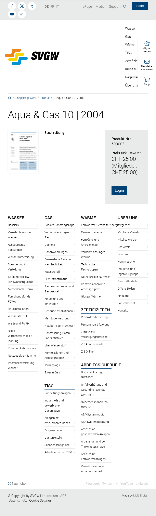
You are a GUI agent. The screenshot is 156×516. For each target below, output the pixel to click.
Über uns (128, 217)
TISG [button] (128, 53)
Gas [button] (128, 36)
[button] (147, 47)
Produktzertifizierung (94, 317)
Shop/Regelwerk (25, 98)
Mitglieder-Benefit (129, 232)
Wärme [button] (130, 44)
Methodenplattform (20, 289)
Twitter (107, 483)
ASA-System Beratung (95, 422)
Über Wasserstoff (55, 345)
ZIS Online (87, 351)
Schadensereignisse (56, 445)
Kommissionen (127, 261)
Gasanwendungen (56, 252)
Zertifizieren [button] (133, 61)
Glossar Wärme (91, 296)
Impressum (50, 495)
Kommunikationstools (22, 348)
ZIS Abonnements (92, 344)
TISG (49, 385)
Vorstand (123, 254)
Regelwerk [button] (132, 77)
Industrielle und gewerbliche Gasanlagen (54, 405)
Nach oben (17, 483)
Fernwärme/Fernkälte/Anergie (100, 225)
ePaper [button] (88, 6)
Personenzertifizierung (95, 324)
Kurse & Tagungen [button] (138, 69)
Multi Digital (140, 495)
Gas (48, 217)
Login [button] (140, 6)
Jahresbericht (126, 303)
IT (57, 6)
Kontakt (123, 310)
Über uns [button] (131, 85)
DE (46, 6)
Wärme (88, 217)
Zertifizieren (95, 309)
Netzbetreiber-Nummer (22, 355)
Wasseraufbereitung (21, 257)
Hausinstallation (18, 309)
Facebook (93, 483)
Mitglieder (124, 225)
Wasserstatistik (18, 316)
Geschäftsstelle (127, 281)
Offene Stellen (126, 288)
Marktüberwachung (56, 318)
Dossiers (13, 225)
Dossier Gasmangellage (59, 225)
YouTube (126, 483)
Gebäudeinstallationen (58, 311)
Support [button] (114, 6)
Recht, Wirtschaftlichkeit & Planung (20, 336)
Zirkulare (123, 296)
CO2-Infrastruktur (55, 279)
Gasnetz (49, 245)
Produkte (46, 98)
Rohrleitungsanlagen (57, 393)
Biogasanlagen (53, 430)
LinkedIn (142, 483)
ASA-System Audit (92, 414)
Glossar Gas (52, 372)
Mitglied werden (128, 239)
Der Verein (124, 247)
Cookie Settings (40, 500)
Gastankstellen (53, 437)
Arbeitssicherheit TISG (58, 452)
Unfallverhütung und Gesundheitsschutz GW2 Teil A (94, 390)
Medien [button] (101, 6)
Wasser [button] (130, 28)
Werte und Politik (18, 323)
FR (52, 6)
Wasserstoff (52, 272)
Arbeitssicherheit (101, 364)
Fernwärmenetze (91, 232)
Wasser (16, 217)
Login (119, 190)
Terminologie (52, 365)
